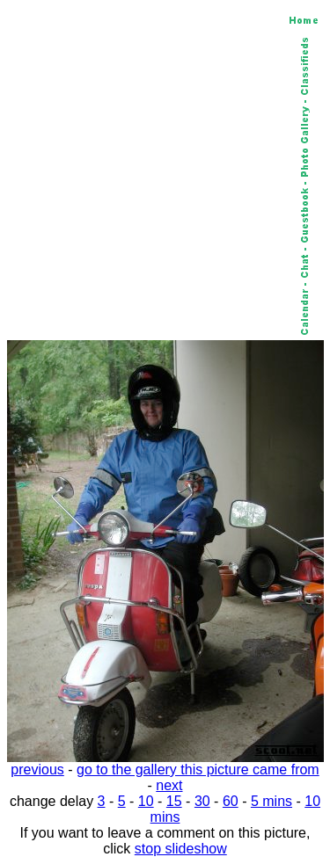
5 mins (271, 801)
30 (202, 801)
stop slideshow (181, 848)
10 (146, 801)
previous (37, 769)
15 (174, 801)
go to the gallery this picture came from (198, 769)
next (169, 785)
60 (230, 801)
